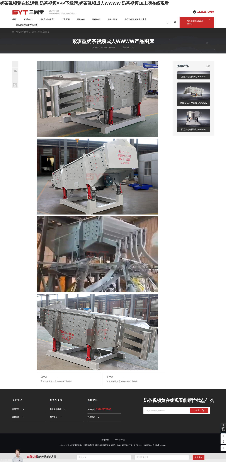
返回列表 (15, 85)
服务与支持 (56, 399)
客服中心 (92, 399)
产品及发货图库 (43, 32)
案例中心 (81, 19)
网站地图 (156, 445)
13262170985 (205, 11)
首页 (14, 19)
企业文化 (17, 399)
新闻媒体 (96, 19)
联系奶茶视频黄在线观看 (27, 25)
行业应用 (66, 19)
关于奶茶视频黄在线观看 (135, 19)
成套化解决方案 (47, 19)
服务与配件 (112, 19)
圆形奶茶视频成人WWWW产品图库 (122, 381)
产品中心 (28, 19)
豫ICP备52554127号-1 (125, 445)
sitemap (163, 445)
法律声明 (105, 440)
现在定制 (198, 457)
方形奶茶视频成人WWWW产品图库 (56, 381)
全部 (208, 66)
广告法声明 (120, 440)
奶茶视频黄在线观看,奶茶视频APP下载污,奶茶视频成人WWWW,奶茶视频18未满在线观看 (84, 3)
